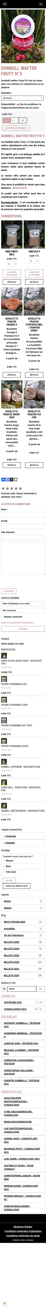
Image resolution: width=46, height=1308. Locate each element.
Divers (23, 901)
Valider (23, 629)
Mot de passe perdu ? (25, 622)
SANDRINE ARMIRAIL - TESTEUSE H (23, 1035)
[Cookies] (4, 1303)
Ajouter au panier (15, 128)
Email (4, 521)
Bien (8, 866)
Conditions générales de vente (23, 1235)
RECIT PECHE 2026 (23, 921)
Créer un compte (8, 622)
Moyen (9, 860)
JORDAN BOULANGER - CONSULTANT (17, 1208)
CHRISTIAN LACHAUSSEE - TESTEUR (19, 1062)
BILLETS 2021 (23, 968)
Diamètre (6, 93)
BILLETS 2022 (23, 962)
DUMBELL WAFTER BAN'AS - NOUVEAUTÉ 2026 (23, 811)
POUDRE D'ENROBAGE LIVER (14, 705)
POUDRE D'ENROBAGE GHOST (15, 746)
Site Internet (8, 532)
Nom (3, 509)
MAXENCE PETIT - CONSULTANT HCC (22, 1150)
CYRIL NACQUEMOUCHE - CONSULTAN (18, 1113)
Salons (23, 907)
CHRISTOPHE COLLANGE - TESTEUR (19, 1072)
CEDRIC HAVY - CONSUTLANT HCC (20, 1140)
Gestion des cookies (23, 1240)
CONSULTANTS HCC (15, 1009)
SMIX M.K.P (34, 251)
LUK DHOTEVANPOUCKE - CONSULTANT (18, 1130)
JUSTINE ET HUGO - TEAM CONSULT (18, 1167)
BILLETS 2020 (23, 975)
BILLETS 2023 (23, 955)
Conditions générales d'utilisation (22, 1231)
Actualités (23, 928)
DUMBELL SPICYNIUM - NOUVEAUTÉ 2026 (20, 767)
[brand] (5, 4)
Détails (11, 282)
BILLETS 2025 (23, 942)
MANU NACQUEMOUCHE (18, 1121)
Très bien (11, 872)
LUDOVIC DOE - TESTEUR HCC (21, 1043)
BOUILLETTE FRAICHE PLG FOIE (34, 414)
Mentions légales (23, 1226)
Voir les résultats (17, 886)
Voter (9, 880)
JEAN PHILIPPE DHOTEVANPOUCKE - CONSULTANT (16, 1101)
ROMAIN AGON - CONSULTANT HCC (21, 1188)
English (9, 843)
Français (10, 836)
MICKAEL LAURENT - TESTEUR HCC (21, 1052)
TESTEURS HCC (13, 1002)
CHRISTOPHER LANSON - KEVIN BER (22, 1177)
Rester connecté (13, 617)
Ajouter (9, 591)
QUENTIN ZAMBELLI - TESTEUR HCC (21, 1082)
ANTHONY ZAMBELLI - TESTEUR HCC (22, 1025)
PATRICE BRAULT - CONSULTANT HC (22, 1198)
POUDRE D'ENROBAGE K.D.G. (14, 684)
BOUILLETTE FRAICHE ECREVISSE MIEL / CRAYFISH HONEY (34, 324)
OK (40, 989)
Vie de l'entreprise (23, 935)
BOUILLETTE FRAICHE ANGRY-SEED (11, 414)
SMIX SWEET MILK (11, 253)
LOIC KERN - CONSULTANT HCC (22, 1159)
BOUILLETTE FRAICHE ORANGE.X (12, 321)
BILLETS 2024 (23, 948)
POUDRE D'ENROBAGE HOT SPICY (16, 725)
